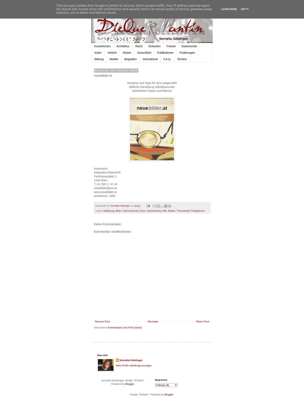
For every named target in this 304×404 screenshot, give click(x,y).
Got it (245, 9)
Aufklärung (108, 210)
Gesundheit (144, 52)
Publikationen (165, 52)
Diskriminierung (130, 210)
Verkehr (112, 52)
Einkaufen (154, 46)
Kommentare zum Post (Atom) (125, 327)
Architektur (123, 46)
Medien (113, 59)
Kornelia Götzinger (131, 360)
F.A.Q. (167, 59)
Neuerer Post (102, 321)
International (150, 59)
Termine (182, 59)
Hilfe (164, 210)
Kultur (98, 52)
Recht (139, 46)
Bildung (99, 59)
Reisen (127, 52)
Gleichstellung (154, 210)
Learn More (229, 9)
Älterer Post (202, 321)
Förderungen (187, 52)
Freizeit (171, 46)
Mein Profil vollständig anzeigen (134, 365)
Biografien (130, 59)
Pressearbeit (183, 210)
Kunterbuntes (102, 46)
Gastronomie (189, 46)
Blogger (129, 383)
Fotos (142, 210)
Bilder (118, 210)
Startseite (152, 321)
